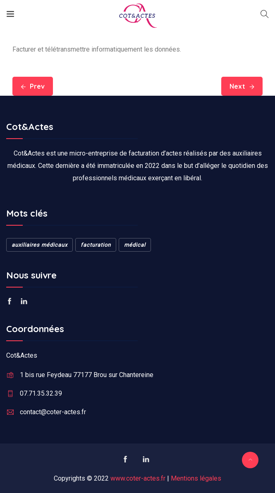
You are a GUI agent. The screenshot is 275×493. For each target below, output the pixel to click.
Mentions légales (196, 478)
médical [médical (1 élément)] (135, 245)
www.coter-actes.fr (137, 478)
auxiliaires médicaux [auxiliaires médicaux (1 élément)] (39, 245)
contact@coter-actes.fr (53, 412)
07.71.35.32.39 (41, 393)
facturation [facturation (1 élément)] (96, 245)
